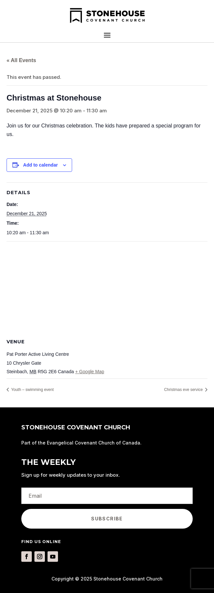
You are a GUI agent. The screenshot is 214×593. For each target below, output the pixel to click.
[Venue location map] (107, 289)
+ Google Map (89, 371)
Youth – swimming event (32, 389)
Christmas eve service (184, 389)
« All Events (21, 60)
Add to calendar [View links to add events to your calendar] (40, 165)
